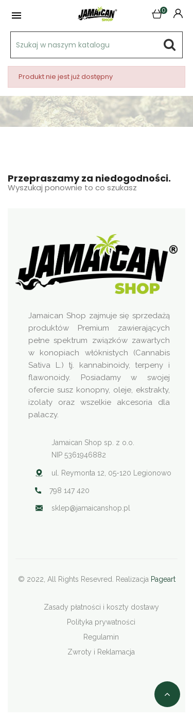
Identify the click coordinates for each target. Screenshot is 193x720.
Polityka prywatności (101, 622)
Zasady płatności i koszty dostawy (101, 607)
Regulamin (101, 637)
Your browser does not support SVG (39, 508)
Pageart (163, 579)
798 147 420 (69, 490)
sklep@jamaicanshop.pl (90, 508)
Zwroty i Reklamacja (101, 652)
